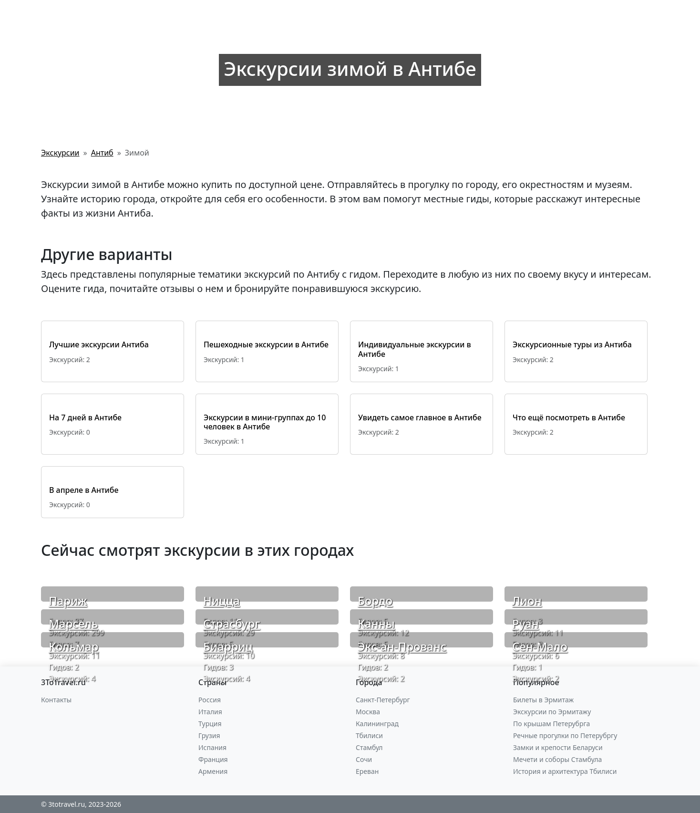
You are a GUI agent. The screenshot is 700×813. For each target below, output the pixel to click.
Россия (209, 699)
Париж (68, 600)
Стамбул (369, 747)
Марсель (73, 623)
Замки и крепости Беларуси (558, 747)
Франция (213, 759)
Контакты (56, 699)
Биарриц (228, 646)
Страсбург (231, 623)
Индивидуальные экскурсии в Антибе (414, 349)
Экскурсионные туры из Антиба (572, 344)
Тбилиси (369, 735)
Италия (210, 711)
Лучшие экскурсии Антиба (99, 344)
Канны (376, 623)
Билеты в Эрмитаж (543, 699)
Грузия (209, 735)
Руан (525, 623)
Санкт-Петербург (383, 699)
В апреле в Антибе (83, 490)
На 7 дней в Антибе (85, 417)
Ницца (221, 600)
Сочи (364, 759)
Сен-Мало (539, 646)
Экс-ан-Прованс (402, 646)
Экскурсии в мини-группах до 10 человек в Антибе (265, 422)
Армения (212, 771)
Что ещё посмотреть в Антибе (569, 417)
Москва (368, 711)
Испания (212, 747)
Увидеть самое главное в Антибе (420, 417)
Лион (527, 600)
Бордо (375, 600)
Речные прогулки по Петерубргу (565, 735)
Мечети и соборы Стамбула (557, 759)
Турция (209, 723)
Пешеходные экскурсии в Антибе (266, 344)
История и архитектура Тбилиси (565, 771)
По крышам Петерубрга (551, 723)
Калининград (377, 723)
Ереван (367, 771)
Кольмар (74, 646)
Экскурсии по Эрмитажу (552, 711)
